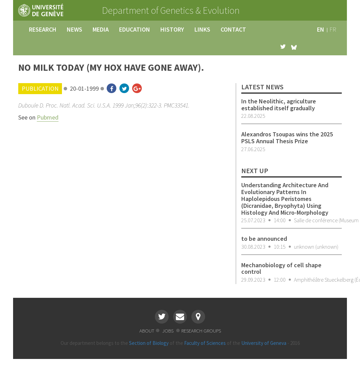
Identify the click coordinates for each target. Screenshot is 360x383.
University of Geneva (263, 343)
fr (332, 29)
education (134, 29)
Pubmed (48, 117)
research (42, 29)
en (320, 29)
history (172, 29)
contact (233, 29)
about (146, 330)
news (74, 29)
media (101, 29)
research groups (201, 330)
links (202, 29)
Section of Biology (149, 343)
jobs (168, 330)
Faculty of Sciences (205, 343)
